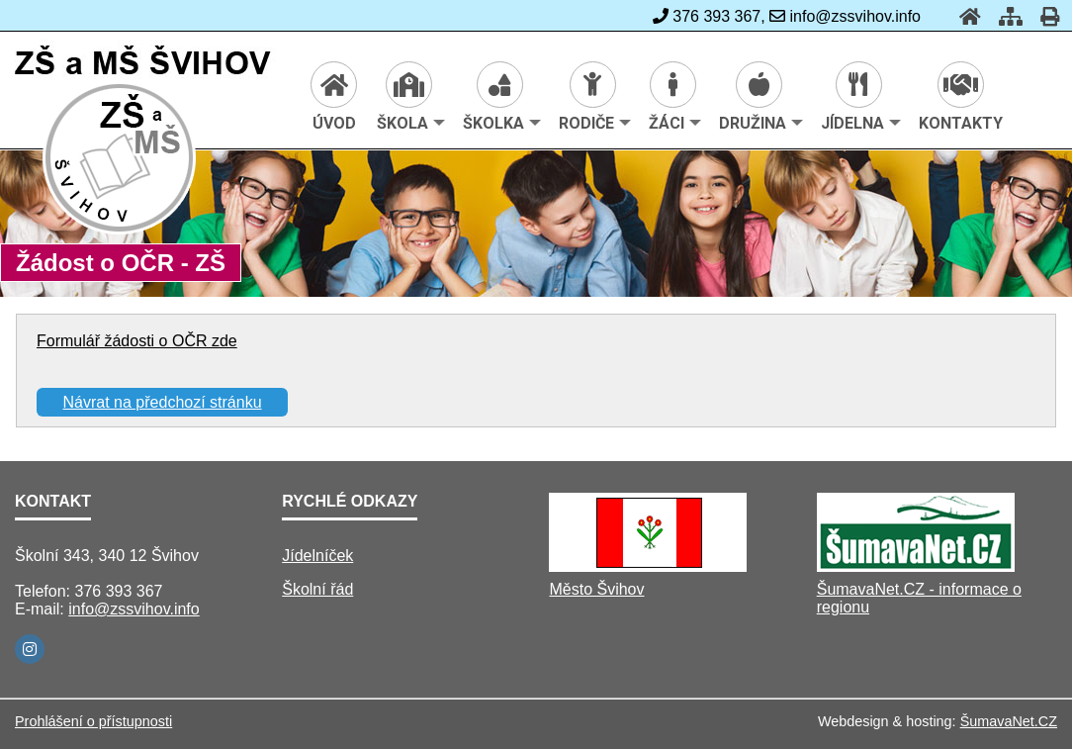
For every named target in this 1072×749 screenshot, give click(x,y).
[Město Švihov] (648, 566)
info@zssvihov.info (133, 609)
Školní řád (317, 589)
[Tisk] (1044, 16)
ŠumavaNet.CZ (1008, 721)
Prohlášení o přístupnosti (93, 721)
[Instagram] (30, 649)
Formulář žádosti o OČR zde (137, 340)
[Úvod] (964, 16)
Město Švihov (596, 589)
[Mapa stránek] (1005, 16)
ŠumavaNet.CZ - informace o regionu (919, 598)
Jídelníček (317, 555)
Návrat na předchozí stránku (162, 402)
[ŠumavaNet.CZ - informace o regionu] (916, 566)
